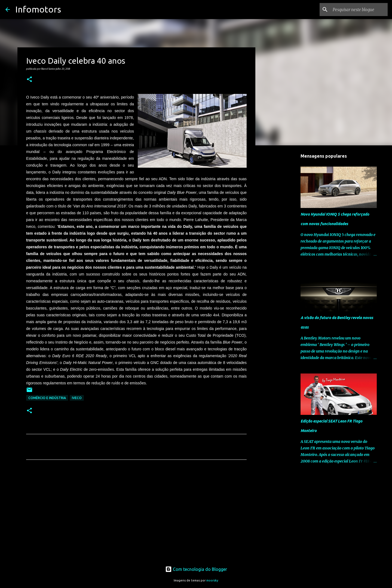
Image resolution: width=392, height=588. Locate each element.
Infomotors (38, 9)
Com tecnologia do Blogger (196, 569)
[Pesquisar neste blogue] (359, 9)
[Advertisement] (136, 515)
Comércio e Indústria (47, 398)
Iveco (77, 398)
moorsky (212, 580)
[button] (29, 79)
